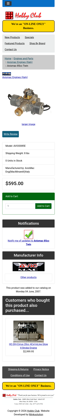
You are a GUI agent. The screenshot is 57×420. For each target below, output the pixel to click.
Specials (29, 37)
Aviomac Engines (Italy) (20, 62)
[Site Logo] (28, 15)
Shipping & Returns (18, 369)
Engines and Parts (23, 58)
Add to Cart (43, 206)
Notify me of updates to (28, 239)
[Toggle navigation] (8, 3)
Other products (28, 277)
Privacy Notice (41, 369)
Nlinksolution (36, 414)
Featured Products (15, 43)
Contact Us (11, 49)
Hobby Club (33, 410)
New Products (12, 37)
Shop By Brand (37, 43)
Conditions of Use (20, 375)
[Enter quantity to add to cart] (20, 206)
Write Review (10, 134)
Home (8, 58)
